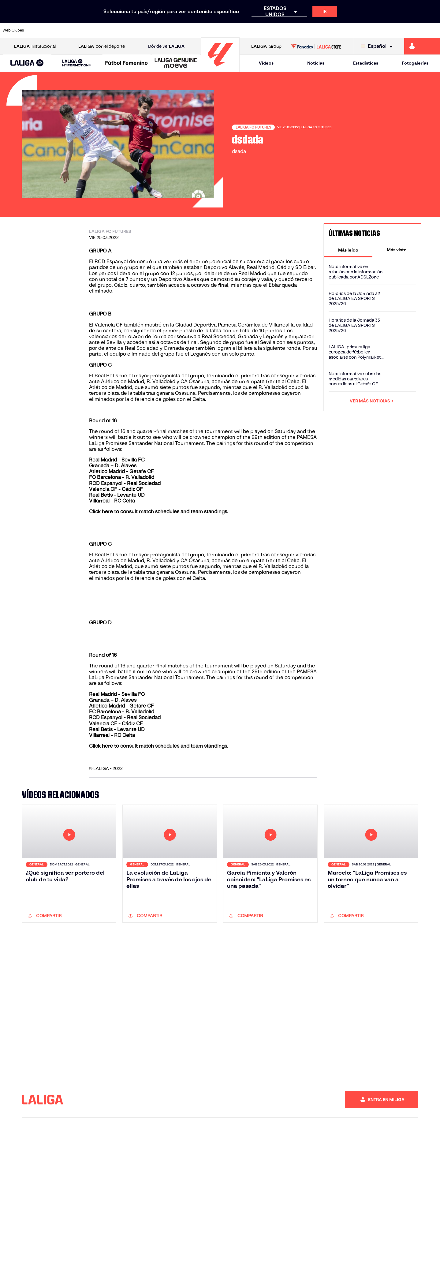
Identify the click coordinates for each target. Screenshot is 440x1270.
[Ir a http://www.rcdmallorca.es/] (288, 30)
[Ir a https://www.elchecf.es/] (122, 30)
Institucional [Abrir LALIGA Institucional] (35, 46)
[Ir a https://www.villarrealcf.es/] (433, 30)
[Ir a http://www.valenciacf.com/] (412, 30)
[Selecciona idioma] (378, 46)
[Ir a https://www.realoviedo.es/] (350, 30)
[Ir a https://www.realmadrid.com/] (329, 30)
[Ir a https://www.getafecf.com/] (164, 30)
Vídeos (266, 63)
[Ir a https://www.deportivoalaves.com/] (101, 30)
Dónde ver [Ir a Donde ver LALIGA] (166, 46)
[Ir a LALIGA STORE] (316, 46)
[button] (27, 63)
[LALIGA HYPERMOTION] (77, 63)
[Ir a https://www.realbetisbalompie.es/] (308, 30)
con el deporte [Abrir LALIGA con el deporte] (101, 46)
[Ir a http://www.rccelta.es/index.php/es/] (247, 30)
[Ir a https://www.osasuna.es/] (81, 30)
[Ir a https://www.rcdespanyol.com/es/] (267, 30)
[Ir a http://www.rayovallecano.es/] (226, 30)
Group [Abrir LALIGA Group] (266, 46)
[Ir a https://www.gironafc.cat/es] (184, 30)
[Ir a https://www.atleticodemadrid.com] (60, 30)
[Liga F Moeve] (126, 63)
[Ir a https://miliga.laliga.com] (422, 46)
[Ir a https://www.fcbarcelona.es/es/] (143, 30)
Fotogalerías (415, 63)
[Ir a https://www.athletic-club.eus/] (40, 30)
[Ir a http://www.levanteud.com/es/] (205, 30)
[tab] (348, 249)
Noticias (315, 63)
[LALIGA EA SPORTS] (27, 63)
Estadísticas (365, 63)
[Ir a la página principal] (220, 69)
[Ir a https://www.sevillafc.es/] (391, 30)
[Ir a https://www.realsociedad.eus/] (370, 30)
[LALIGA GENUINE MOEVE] (175, 63)
